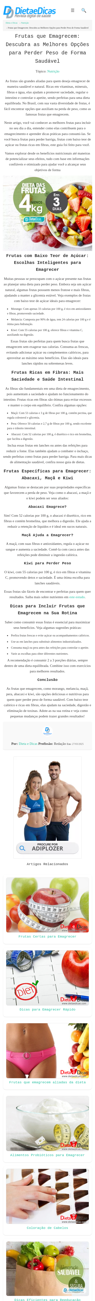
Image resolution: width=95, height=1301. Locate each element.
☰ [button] (73, 10)
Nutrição (53, 71)
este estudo (77, 597)
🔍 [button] (83, 10)
